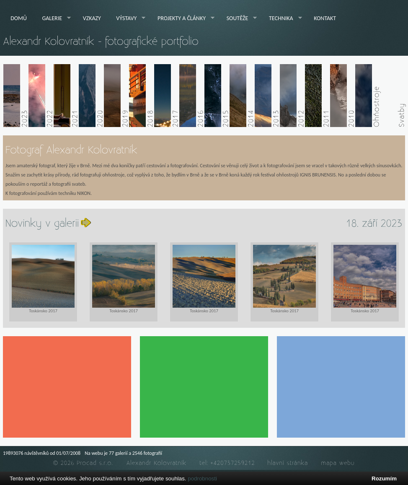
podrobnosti (202, 478)
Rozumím (384, 478)
